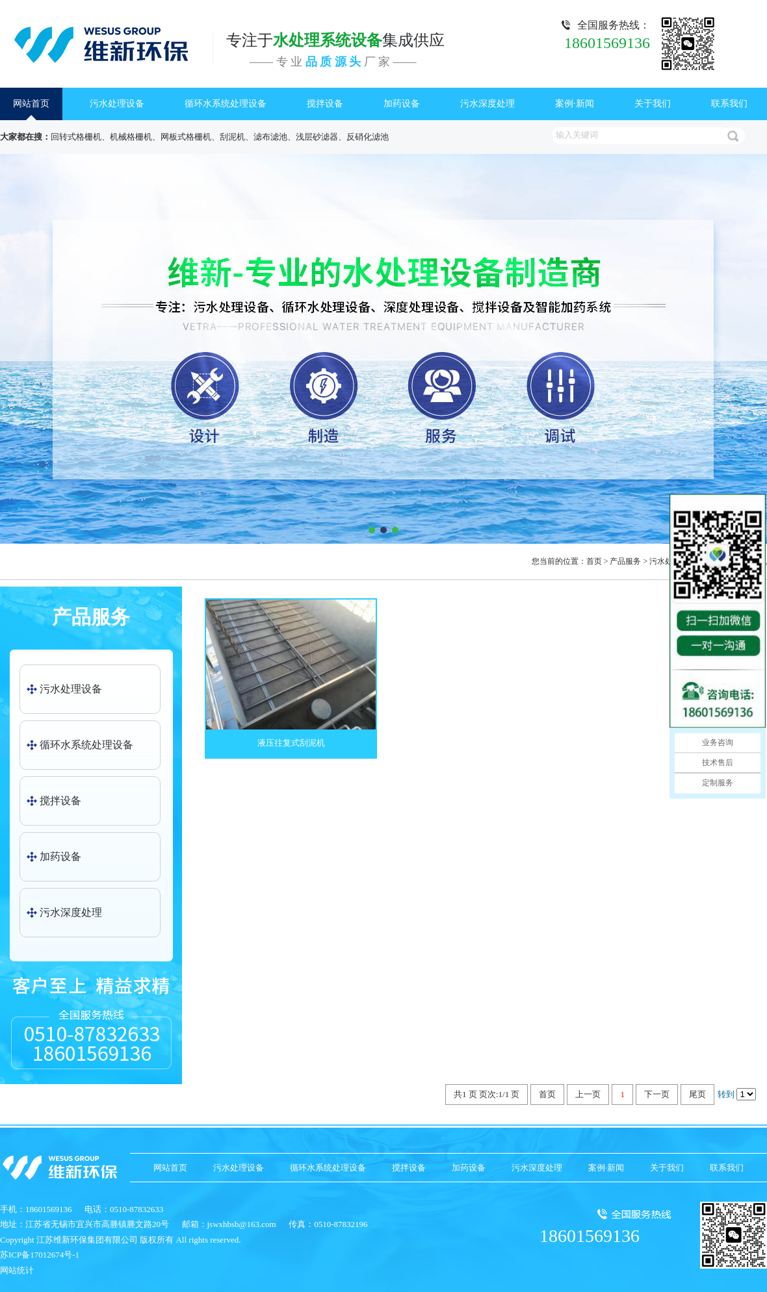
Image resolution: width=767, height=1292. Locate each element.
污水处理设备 (117, 103)
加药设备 (402, 103)
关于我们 (652, 103)
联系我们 (729, 103)
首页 (594, 561)
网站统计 (17, 1270)
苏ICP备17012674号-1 (39, 1255)
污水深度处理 (487, 103)
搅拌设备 (325, 103)
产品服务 (625, 561)
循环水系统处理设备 (225, 103)
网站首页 (31, 103)
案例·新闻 (574, 103)
